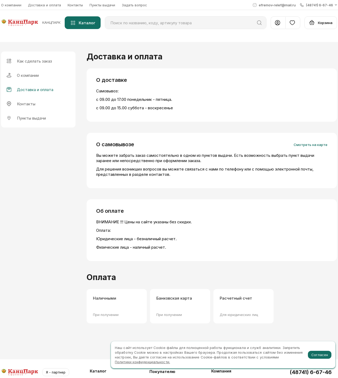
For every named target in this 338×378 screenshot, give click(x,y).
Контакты (75, 5)
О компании (11, 5)
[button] (318, 5)
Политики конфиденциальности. (142, 362)
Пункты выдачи (102, 5)
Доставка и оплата (44, 5)
